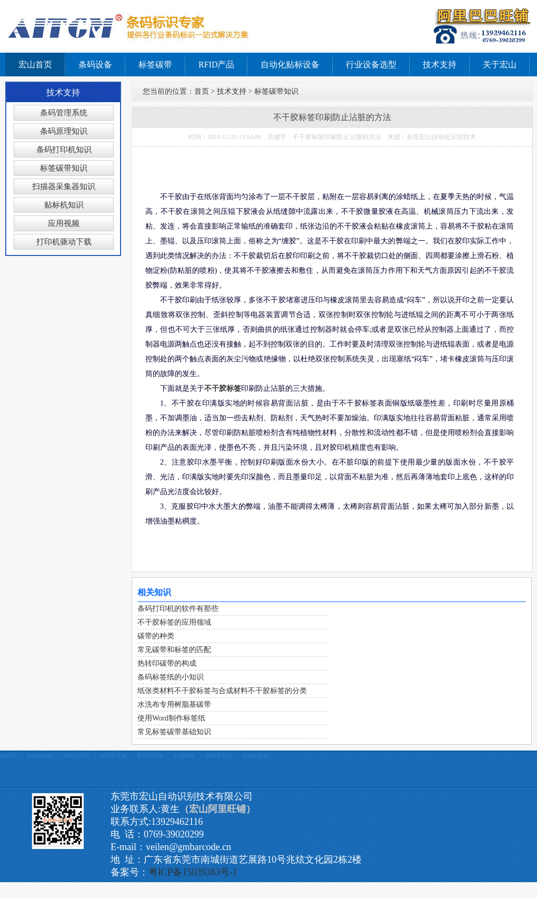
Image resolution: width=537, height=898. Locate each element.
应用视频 (63, 223)
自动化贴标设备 (290, 64)
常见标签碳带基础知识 (174, 732)
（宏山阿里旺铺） (217, 809)
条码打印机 (76, 755)
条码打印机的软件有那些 (177, 609)
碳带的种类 (155, 636)
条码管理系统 (63, 112)
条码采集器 (113, 755)
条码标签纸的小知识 (170, 677)
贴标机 (8, 755)
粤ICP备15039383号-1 (192, 872)
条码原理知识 (63, 131)
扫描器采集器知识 (63, 186)
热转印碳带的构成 (166, 663)
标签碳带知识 (63, 168)
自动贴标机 (255, 755)
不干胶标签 (222, 388)
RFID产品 (216, 64)
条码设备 (95, 64)
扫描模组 (184, 755)
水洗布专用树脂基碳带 (174, 704)
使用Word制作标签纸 (171, 718)
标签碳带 (155, 64)
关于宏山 (499, 64)
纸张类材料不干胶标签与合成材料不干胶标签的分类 (222, 691)
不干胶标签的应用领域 (174, 622)
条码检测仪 (218, 755)
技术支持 (439, 64)
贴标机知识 (64, 205)
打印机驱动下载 (64, 242)
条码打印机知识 (64, 149)
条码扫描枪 (150, 755)
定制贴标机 (39, 755)
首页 (201, 91)
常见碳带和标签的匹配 (174, 650)
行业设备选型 (371, 64)
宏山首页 (35, 64)
